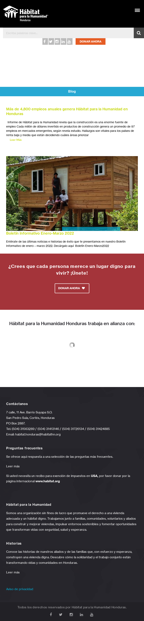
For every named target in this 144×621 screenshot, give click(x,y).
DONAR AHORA (90, 41)
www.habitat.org (47, 481)
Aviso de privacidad (19, 589)
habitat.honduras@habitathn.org (38, 434)
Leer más (13, 466)
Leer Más (16, 139)
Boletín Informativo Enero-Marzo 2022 (40, 233)
